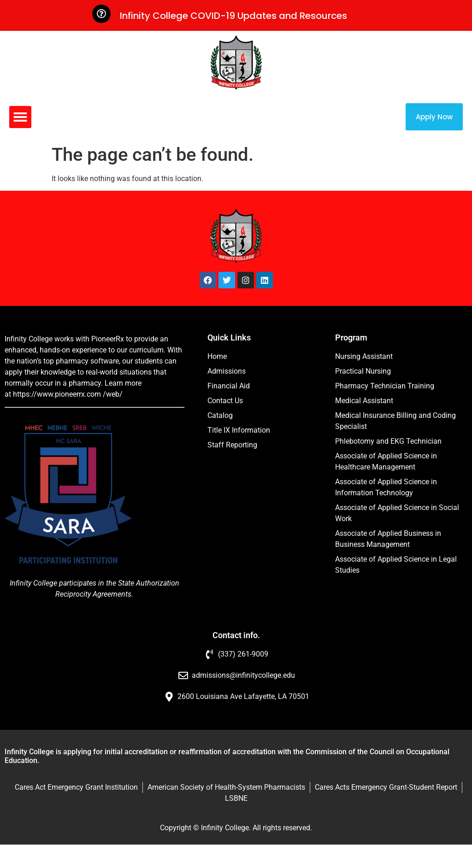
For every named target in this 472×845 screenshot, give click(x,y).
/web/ (113, 394)
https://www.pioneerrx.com (57, 394)
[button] (20, 117)
